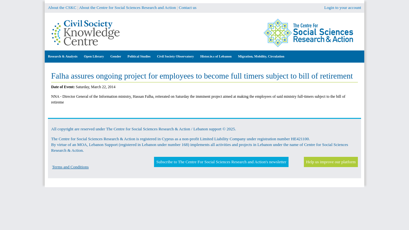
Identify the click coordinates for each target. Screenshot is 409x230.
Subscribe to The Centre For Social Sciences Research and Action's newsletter (221, 161)
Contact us (188, 7)
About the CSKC (62, 7)
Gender (115, 56)
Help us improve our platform (331, 161)
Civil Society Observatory (175, 56)
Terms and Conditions (70, 167)
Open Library (94, 56)
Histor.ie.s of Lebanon (216, 56)
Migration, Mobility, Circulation (261, 56)
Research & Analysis (63, 56)
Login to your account (342, 7)
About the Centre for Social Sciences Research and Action (127, 7)
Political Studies (138, 56)
